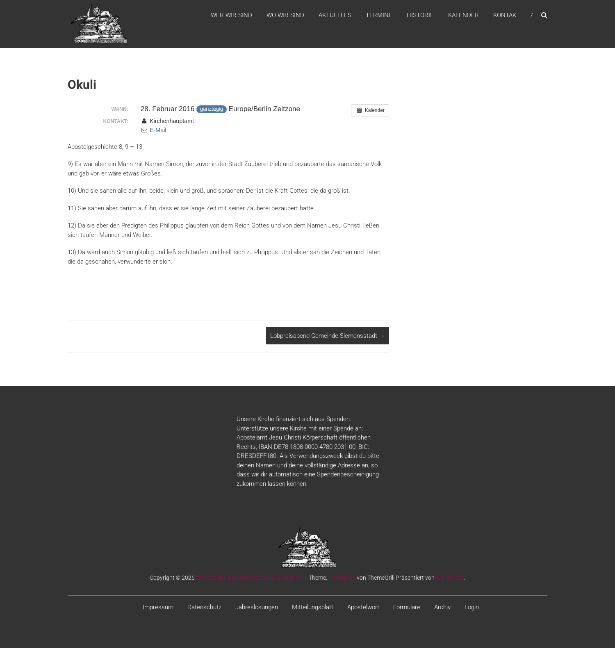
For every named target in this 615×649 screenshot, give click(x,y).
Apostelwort (363, 609)
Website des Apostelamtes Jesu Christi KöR (251, 579)
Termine (379, 16)
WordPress (450, 579)
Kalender (463, 16)
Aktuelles (335, 16)
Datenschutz (204, 609)
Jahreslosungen (256, 609)
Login (472, 609)
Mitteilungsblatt (312, 609)
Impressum (158, 609)
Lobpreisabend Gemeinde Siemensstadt (327, 337)
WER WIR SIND (231, 16)
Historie (420, 16)
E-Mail (153, 131)
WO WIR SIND (285, 16)
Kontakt (506, 16)
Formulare (406, 609)
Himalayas (341, 579)
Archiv (442, 609)
